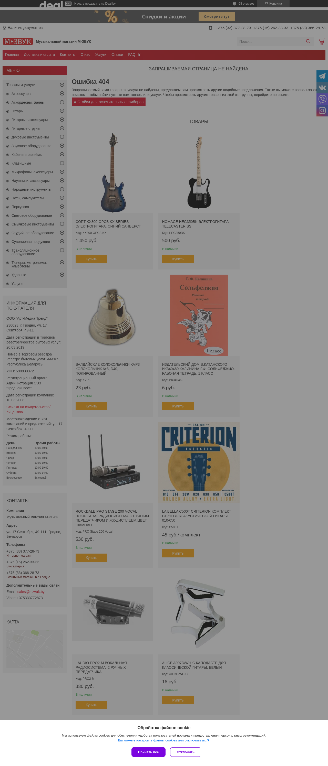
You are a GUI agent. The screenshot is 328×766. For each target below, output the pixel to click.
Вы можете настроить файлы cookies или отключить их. (162, 741)
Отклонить (186, 752)
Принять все (148, 752)
